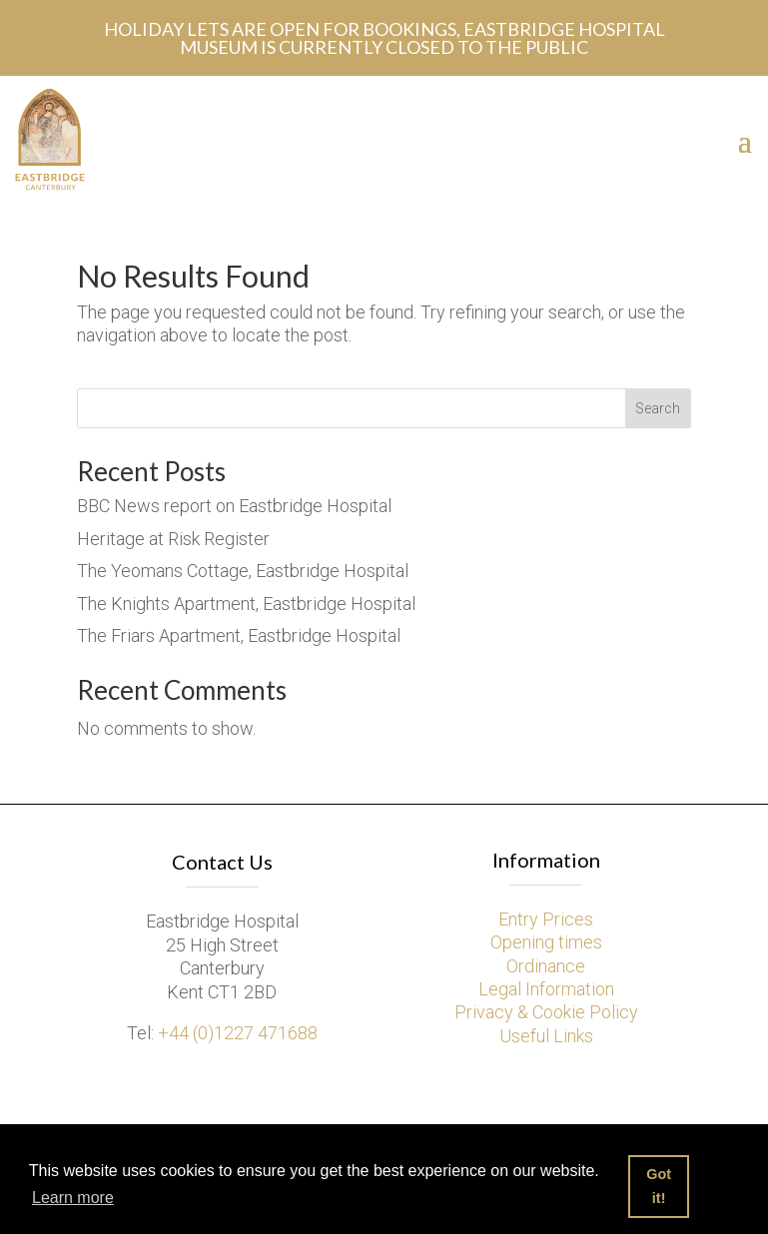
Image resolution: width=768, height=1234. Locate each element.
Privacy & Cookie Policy (546, 1011)
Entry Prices (545, 919)
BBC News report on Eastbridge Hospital (234, 505)
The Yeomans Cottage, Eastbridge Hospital (242, 570)
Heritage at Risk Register (173, 538)
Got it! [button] (658, 1186)
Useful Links (546, 1035)
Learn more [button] (73, 1197)
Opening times (546, 941)
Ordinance (545, 965)
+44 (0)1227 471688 (238, 1032)
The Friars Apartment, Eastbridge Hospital (238, 635)
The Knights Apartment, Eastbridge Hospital (246, 603)
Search (657, 408)
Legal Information (546, 988)
